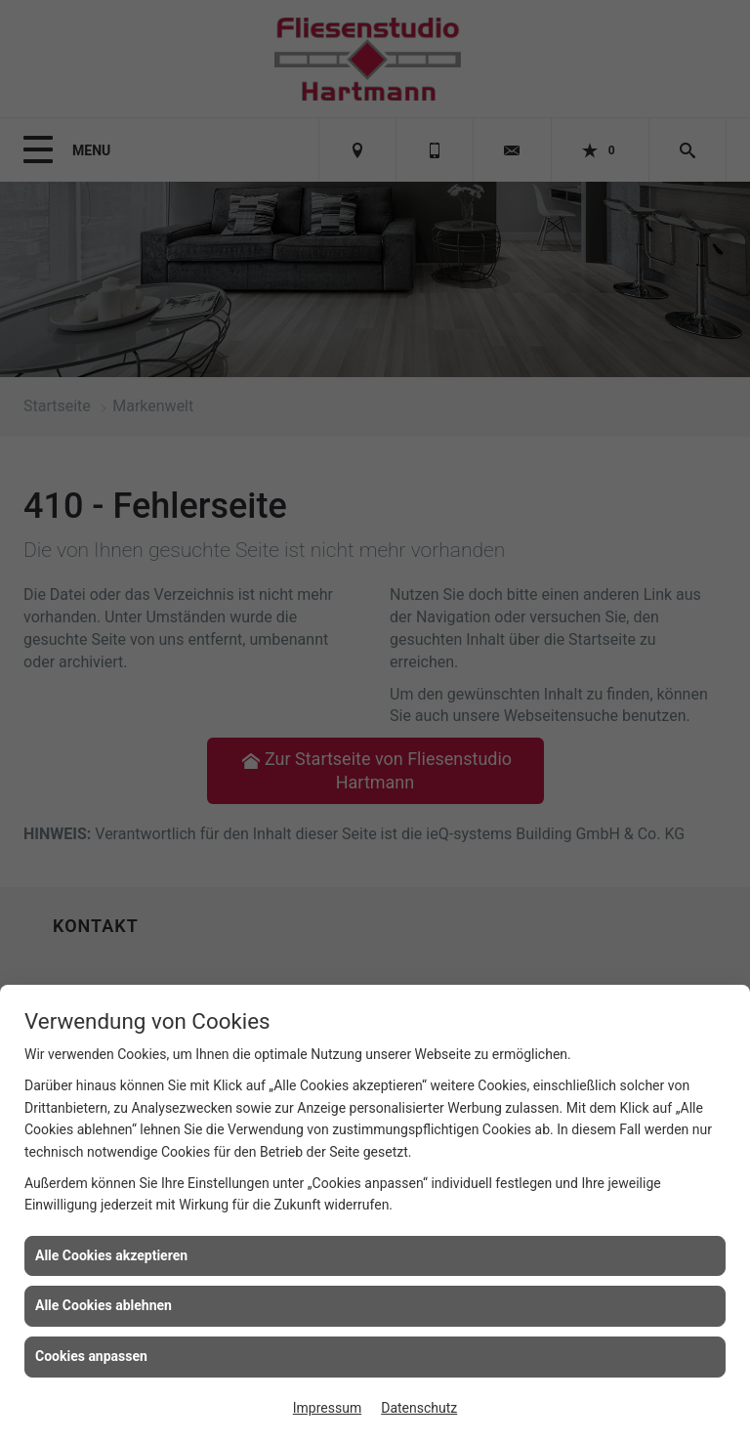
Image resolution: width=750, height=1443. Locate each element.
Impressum (327, 1408)
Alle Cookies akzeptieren (111, 1255)
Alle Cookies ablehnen (103, 1305)
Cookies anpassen (91, 1356)
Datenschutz (419, 1408)
